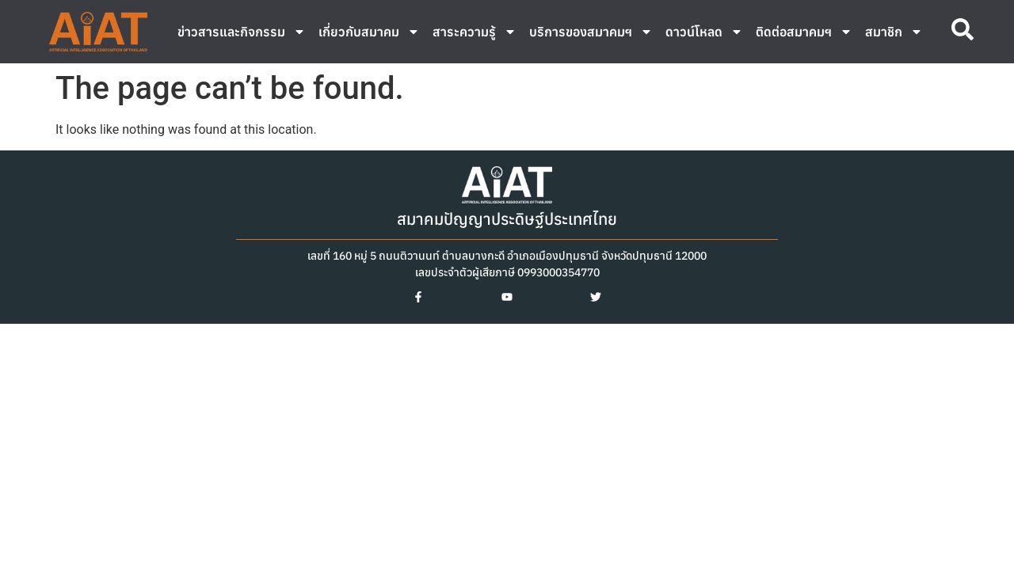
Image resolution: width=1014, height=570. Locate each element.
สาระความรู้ (475, 31)
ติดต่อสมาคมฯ (804, 31)
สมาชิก (894, 31)
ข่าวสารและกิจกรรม (241, 31)
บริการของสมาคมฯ (591, 31)
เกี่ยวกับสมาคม (369, 31)
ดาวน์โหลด (704, 31)
